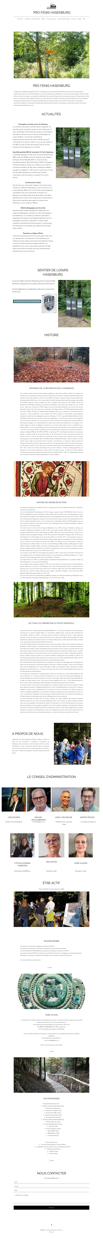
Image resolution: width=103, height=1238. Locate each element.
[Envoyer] (51, 1208)
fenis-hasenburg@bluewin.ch (51, 1178)
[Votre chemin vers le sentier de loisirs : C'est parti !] (27, 301)
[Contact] (49, 967)
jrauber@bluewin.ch (53, 1040)
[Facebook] (51, 1225)
